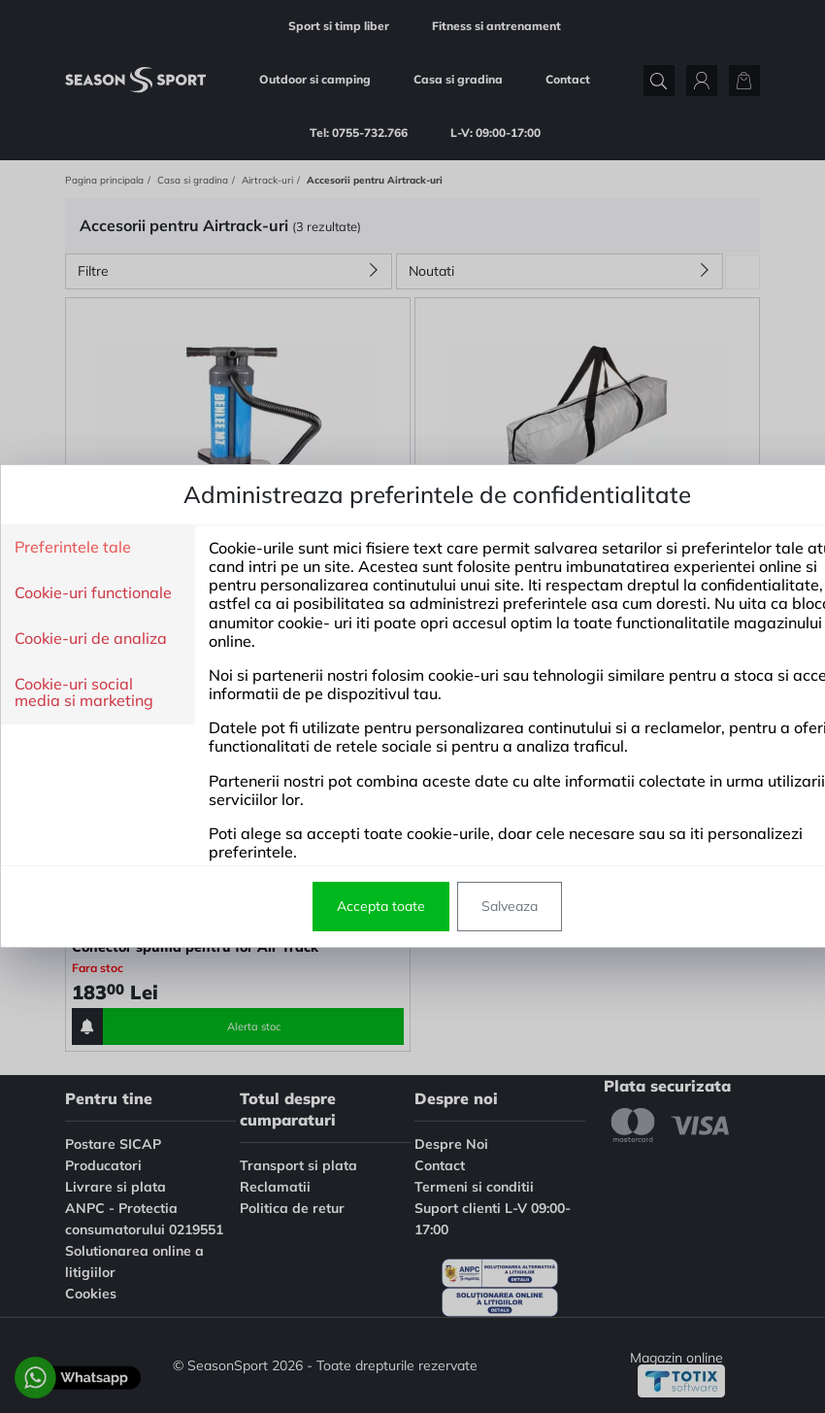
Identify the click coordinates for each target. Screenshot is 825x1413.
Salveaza (461, 906)
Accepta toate (332, 906)
